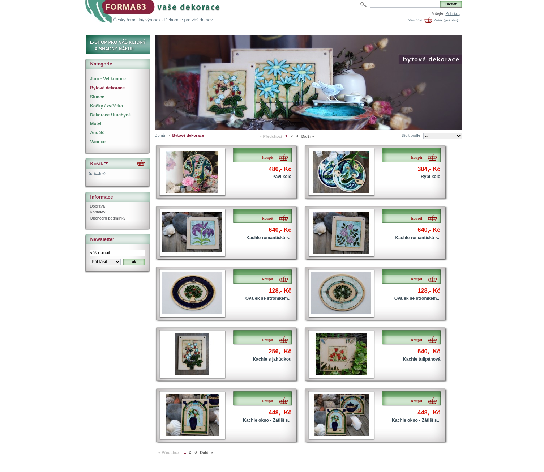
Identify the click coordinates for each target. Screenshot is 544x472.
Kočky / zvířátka (106, 106)
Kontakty (98, 212)
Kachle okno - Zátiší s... (267, 420)
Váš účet (415, 20)
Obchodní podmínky (107, 218)
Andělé (97, 132)
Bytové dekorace (107, 87)
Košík (438, 20)
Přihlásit (452, 13)
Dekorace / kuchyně (110, 115)
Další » (307, 136)
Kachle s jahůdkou (272, 359)
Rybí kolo (430, 176)
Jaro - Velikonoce (108, 78)
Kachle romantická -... (268, 237)
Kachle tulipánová (422, 359)
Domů (160, 135)
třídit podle (411, 135)
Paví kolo (281, 176)
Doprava (97, 206)
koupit (268, 157)
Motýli (96, 123)
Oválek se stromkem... (268, 298)
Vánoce (98, 141)
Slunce (97, 96)
